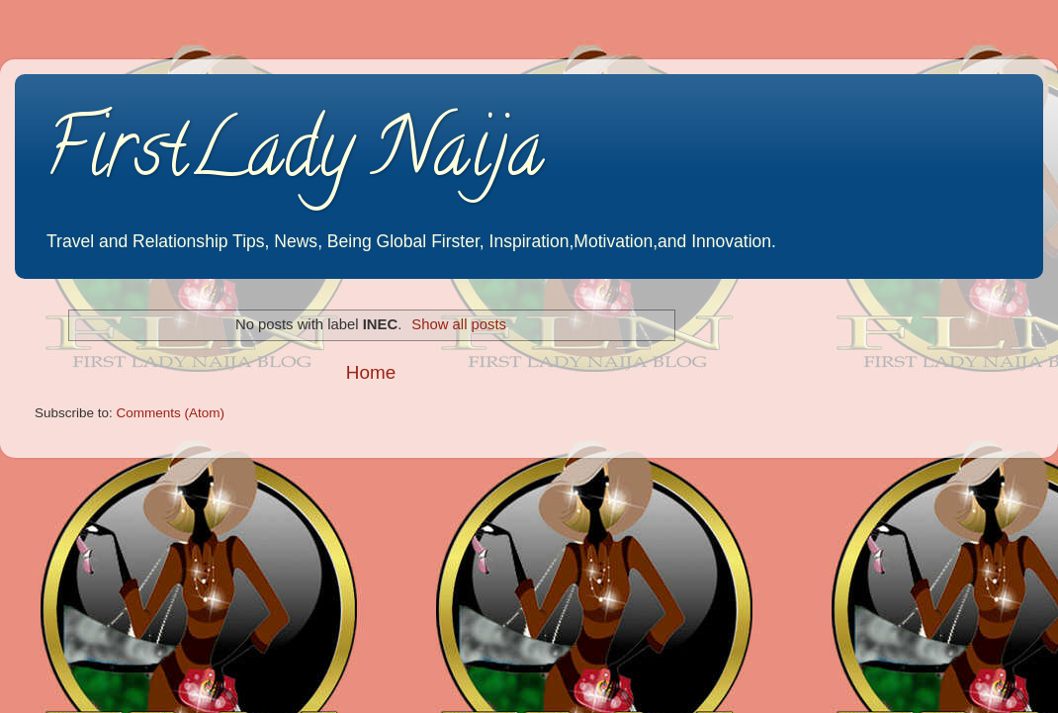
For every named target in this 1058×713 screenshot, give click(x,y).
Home (371, 372)
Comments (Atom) (171, 412)
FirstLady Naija (294, 157)
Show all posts (458, 324)
